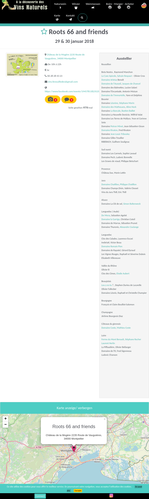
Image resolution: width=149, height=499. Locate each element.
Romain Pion (116, 246)
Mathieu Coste (124, 327)
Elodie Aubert (122, 273)
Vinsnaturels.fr (26, 5)
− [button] (5, 425)
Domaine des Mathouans (113, 107)
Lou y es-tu (106, 285)
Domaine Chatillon (110, 184)
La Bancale (115, 110)
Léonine (114, 103)
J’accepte (77, 491)
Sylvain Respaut (124, 76)
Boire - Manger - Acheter (120, 6)
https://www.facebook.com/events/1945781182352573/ (74, 91)
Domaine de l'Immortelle (113, 95)
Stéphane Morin (126, 103)
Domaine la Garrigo (110, 219)
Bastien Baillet (128, 110)
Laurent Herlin (108, 343)
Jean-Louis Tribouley (119, 134)
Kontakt (70, 17)
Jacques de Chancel (131, 83)
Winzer (76, 6)
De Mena (105, 215)
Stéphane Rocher (133, 339)
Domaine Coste (108, 327)
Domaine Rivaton (109, 130)
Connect (40, 496)
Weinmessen (93, 6)
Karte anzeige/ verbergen (74, 408)
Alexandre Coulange (129, 227)
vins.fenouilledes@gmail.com (63, 81)
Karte (57, 17)
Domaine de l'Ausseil (111, 83)
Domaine (105, 246)
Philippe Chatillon (128, 184)
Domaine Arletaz (109, 79)
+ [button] (5, 419)
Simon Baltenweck (131, 203)
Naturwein (60, 6)
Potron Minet (116, 126)
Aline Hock (131, 107)
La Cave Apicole (108, 76)
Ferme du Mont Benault (112, 339)
